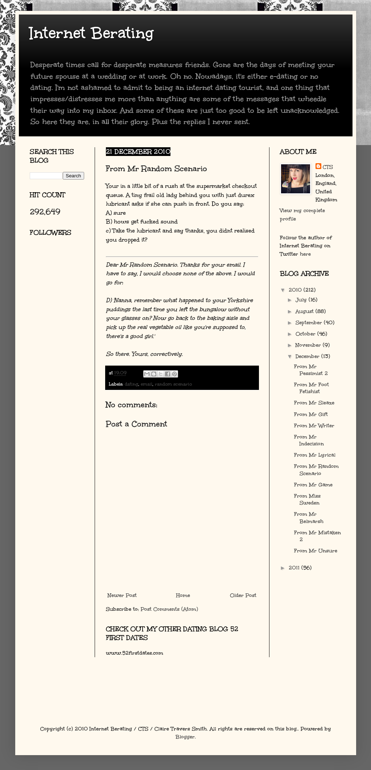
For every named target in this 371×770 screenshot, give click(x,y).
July (302, 299)
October (306, 333)
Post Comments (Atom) (169, 609)
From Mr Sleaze (314, 402)
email (146, 384)
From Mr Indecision (309, 440)
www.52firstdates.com (134, 653)
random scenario (173, 384)
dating (131, 384)
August (306, 311)
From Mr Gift (311, 414)
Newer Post (122, 595)
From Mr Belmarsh (308, 517)
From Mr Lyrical (314, 455)
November (309, 345)
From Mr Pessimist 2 (311, 370)
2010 (296, 290)
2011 (295, 567)
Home (183, 595)
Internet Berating (91, 33)
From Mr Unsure (315, 550)
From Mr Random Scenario (316, 470)
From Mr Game (313, 484)
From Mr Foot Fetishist (311, 388)
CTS (328, 167)
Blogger (185, 736)
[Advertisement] (62, 328)
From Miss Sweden (307, 499)
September (310, 322)
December (308, 356)
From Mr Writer (314, 425)
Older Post (243, 595)
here (305, 254)
